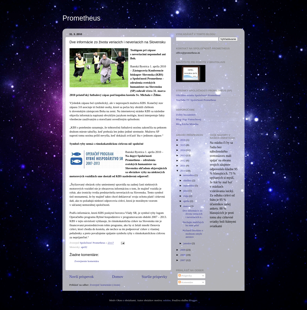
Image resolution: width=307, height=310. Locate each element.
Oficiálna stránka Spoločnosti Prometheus (198, 95)
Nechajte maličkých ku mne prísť (193, 224)
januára (187, 243)
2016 (183, 139)
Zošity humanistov (186, 114)
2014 (183, 150)
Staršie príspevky (154, 277)
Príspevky (185, 275)
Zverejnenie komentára (86, 261)
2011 (183, 165)
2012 (183, 160)
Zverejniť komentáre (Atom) (105, 284)
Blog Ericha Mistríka (187, 124)
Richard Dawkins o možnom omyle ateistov (193, 233)
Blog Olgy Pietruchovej (188, 119)
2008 (183, 254)
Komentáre (185, 282)
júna (186, 190)
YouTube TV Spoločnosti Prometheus (196, 100)
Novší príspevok (81, 277)
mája (186, 195)
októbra (187, 180)
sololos (167, 300)
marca (186, 206)
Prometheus (81, 18)
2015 (183, 145)
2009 (183, 249)
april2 (84, 247)
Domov (117, 277)
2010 (183, 170)
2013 (183, 155)
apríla (186, 201)
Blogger (193, 300)
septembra (189, 185)
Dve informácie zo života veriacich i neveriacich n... (193, 213)
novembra (188, 175)
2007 (183, 260)
